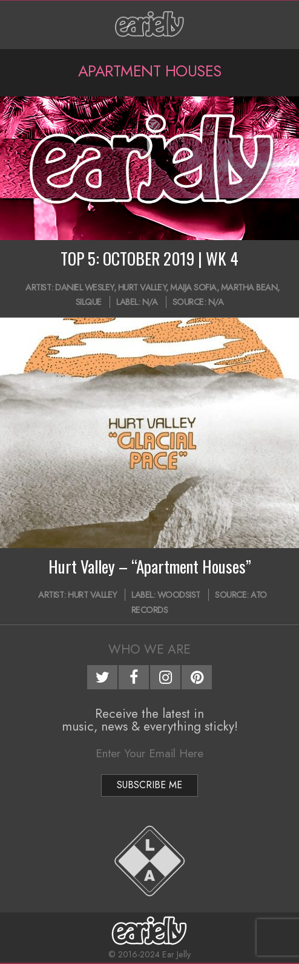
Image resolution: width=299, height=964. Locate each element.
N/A (150, 302)
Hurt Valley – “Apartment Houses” (149, 566)
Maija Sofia (193, 287)
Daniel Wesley (84, 287)
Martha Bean (249, 287)
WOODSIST (178, 595)
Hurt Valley (142, 287)
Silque (89, 302)
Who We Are (149, 649)
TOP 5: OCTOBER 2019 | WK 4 (149, 258)
